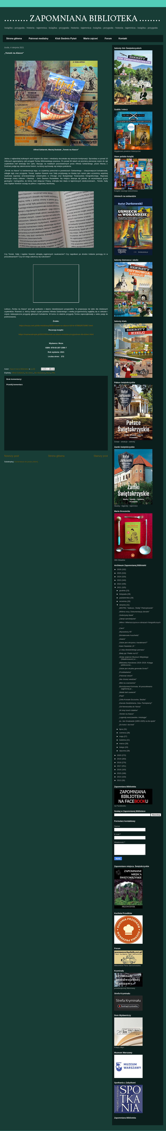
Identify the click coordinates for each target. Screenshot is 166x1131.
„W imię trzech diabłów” (128, 710)
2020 (119, 755)
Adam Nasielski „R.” (127, 646)
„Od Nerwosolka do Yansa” (130, 707)
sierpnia (122, 605)
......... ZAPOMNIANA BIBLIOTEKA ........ (82, 19)
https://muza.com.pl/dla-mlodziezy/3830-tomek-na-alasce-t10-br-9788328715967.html (56, 325)
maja (121, 736)
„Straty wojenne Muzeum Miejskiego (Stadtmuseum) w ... (133, 658)
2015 (119, 773)
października (124, 598)
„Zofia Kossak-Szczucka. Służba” (132, 699)
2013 (119, 780)
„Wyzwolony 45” (125, 632)
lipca (121, 729)
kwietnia (123, 740)
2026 (119, 569)
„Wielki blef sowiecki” (127, 692)
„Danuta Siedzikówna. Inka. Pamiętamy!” (135, 703)
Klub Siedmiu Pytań (65, 38)
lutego (122, 747)
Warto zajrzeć (90, 38)
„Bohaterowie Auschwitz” (129, 635)
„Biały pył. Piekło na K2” (128, 653)
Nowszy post (11, 455)
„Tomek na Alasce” (126, 714)
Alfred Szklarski (18, 373)
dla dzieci (29, 373)
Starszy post (101, 455)
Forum (108, 38)
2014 (119, 777)
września (123, 601)
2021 (119, 587)
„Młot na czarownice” (127, 683)
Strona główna (14, 38)
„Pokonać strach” (126, 676)
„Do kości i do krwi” (126, 725)
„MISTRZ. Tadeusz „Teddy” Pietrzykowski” (136, 608)
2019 (119, 759)
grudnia (122, 590)
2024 (119, 577)
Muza (48, 373)
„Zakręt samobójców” (127, 619)
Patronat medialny (38, 38)
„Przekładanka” (125, 672)
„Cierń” (121, 628)
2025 (119, 573)
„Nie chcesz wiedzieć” (128, 679)
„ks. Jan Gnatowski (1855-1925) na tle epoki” (137, 721)
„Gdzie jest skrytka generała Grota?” (133, 668)
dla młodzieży (39, 373)
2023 (119, 580)
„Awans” (122, 639)
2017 (119, 766)
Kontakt (123, 38)
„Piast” (121, 696)
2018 (119, 762)
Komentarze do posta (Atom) (26, 462)
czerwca (123, 733)
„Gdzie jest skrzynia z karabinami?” (133, 642)
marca (122, 743)
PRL (53, 373)
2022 (119, 584)
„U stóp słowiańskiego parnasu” (131, 650)
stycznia (123, 751)
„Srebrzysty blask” (126, 615)
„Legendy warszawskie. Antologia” (133, 717)
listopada (123, 594)
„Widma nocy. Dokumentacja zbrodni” (134, 612)
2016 (119, 770)
